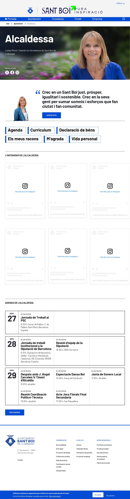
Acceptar (98, 495)
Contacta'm (51, 115)
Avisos (78, 445)
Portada (12, 19)
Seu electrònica (102, 453)
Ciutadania (58, 19)
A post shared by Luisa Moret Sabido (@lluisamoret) (25, 215)
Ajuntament (34, 19)
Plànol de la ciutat (103, 463)
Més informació (55, 496)
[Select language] (116, 3)
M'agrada (55, 139)
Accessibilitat (61, 445)
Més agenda (14, 412)
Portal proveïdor (103, 449)
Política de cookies (63, 457)
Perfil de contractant (104, 445)
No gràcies (110, 496)
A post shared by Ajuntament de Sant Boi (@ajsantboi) (25, 281)
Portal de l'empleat (83, 457)
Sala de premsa (61, 460)
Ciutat (78, 19)
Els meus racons (23, 139)
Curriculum (40, 130)
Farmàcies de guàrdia (84, 453)
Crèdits (20, 460)
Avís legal (59, 449)
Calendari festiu (82, 449)
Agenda (15, 130)
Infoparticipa (61, 471)
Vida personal (84, 139)
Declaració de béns (77, 130)
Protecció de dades (63, 453)
